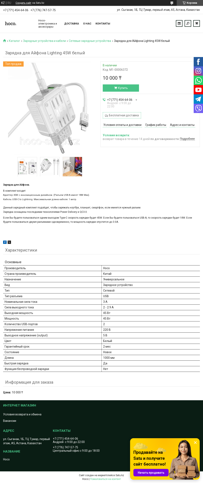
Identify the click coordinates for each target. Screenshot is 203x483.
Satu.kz (120, 475)
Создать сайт (23, 2)
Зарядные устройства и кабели (44, 41)
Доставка (71, 23)
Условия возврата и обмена (22, 414)
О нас (87, 23)
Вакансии (9, 420)
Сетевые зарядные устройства (90, 41)
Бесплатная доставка (124, 115)
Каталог (14, 41)
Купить (123, 88)
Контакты (102, 23)
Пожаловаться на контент (105, 479)
